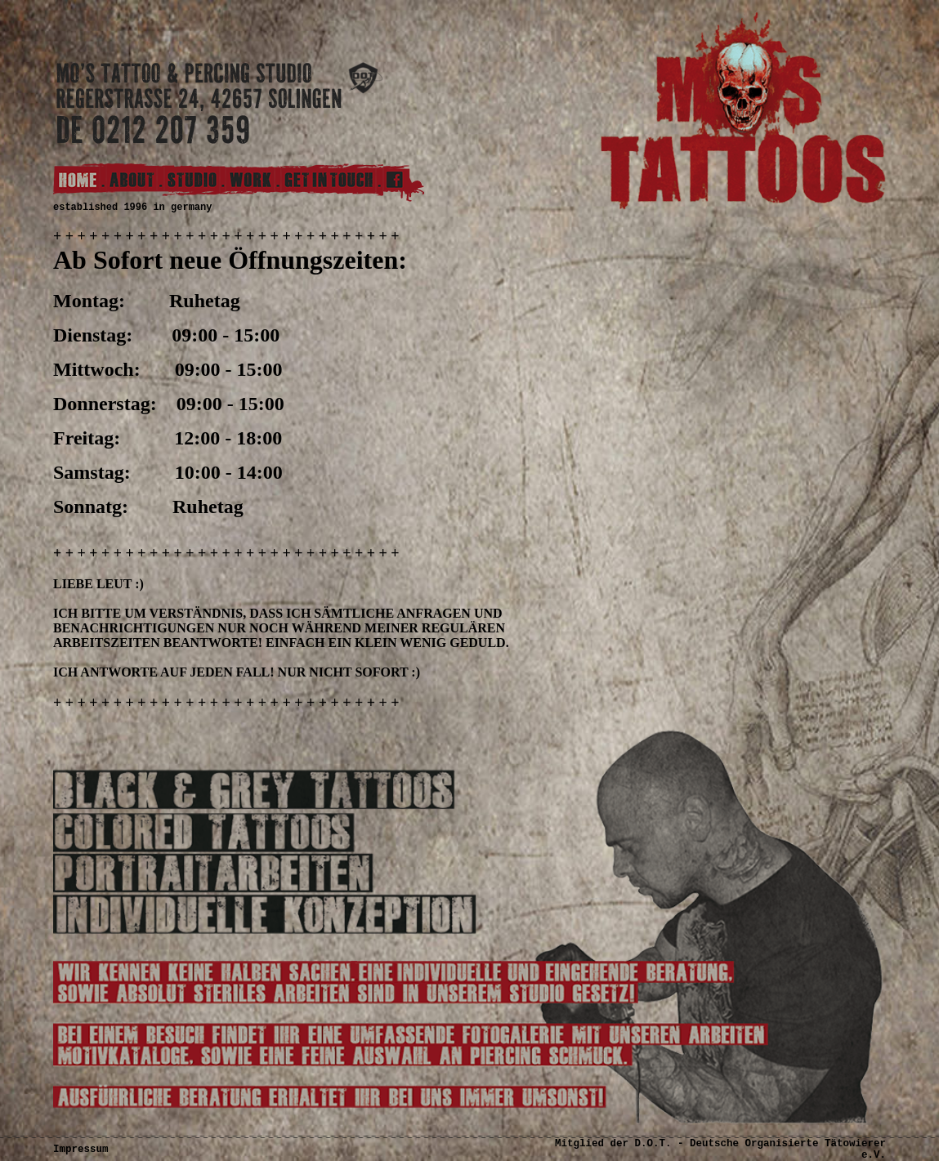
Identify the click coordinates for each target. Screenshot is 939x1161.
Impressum (81, 1149)
